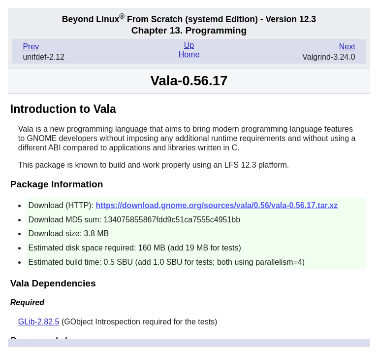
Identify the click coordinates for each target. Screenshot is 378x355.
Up (189, 45)
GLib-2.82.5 (39, 322)
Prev (31, 46)
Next (347, 46)
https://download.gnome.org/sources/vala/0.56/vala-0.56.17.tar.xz (217, 205)
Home (189, 54)
